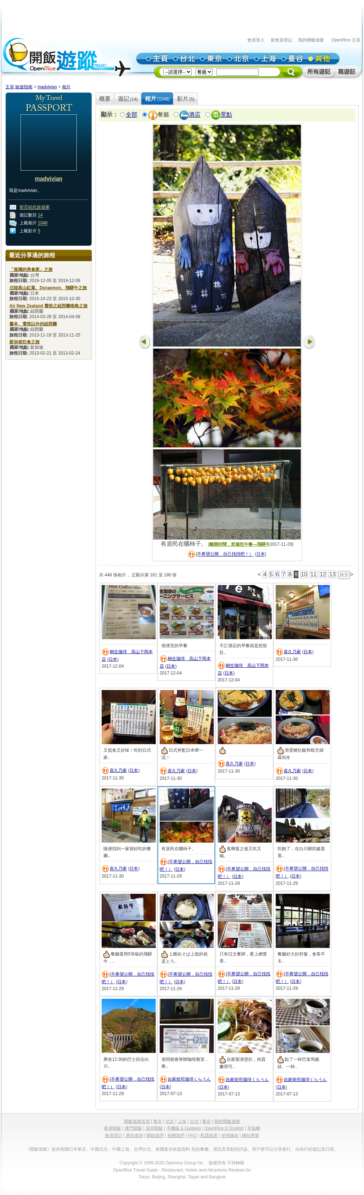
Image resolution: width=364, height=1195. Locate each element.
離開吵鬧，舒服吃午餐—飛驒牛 (239, 544)
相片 (66, 86)
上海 (182, 1121)
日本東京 (77, 1149)
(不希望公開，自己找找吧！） (224, 554)
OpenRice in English (224, 1128)
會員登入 (256, 40)
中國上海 (120, 1149)
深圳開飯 (154, 1128)
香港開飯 (112, 1128)
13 (332, 574)
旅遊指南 (23, 86)
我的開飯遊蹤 (311, 40)
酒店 (194, 115)
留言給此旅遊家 (34, 207)
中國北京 (99, 1149)
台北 (194, 1121)
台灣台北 (142, 1149)
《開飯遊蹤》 (39, 1149)
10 (304, 574)
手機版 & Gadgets (184, 1128)
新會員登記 (281, 40)
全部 (131, 115)
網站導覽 (250, 1135)
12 (323, 574)
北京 (169, 1121)
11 (313, 574)
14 (40, 215)
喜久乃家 (292, 651)
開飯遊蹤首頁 (137, 1121)
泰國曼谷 (164, 1149)
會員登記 (113, 1135)
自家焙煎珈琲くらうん (189, 1079)
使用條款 (230, 1135)
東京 (157, 1121)
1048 (43, 223)
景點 (226, 115)
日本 (260, 554)
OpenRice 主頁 (345, 40)
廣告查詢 (134, 1135)
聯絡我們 (155, 1135)
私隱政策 (209, 1135)
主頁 (9, 86)
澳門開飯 (133, 1128)
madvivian (47, 86)
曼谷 (206, 1121)
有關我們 (176, 1135)
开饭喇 (253, 1128)
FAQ (192, 1135)
